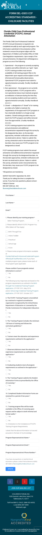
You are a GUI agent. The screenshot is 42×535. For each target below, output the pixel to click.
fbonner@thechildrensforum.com (14, 188)
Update (10, 469)
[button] (26, 5)
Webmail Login (21, 507)
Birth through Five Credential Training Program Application (21, 285)
